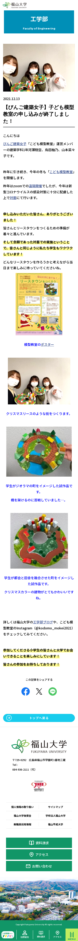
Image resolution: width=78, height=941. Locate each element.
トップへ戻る (39, 718)
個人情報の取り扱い (22, 807)
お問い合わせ (42, 866)
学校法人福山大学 (56, 815)
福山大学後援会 (22, 815)
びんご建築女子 (14, 143)
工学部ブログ (43, 621)
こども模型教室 (61, 171)
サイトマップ (55, 807)
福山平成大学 (55, 824)
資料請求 (42, 842)
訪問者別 (25, 937)
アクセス (41, 854)
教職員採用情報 (22, 824)
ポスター (47, 344)
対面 (13, 197)
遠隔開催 (35, 185)
